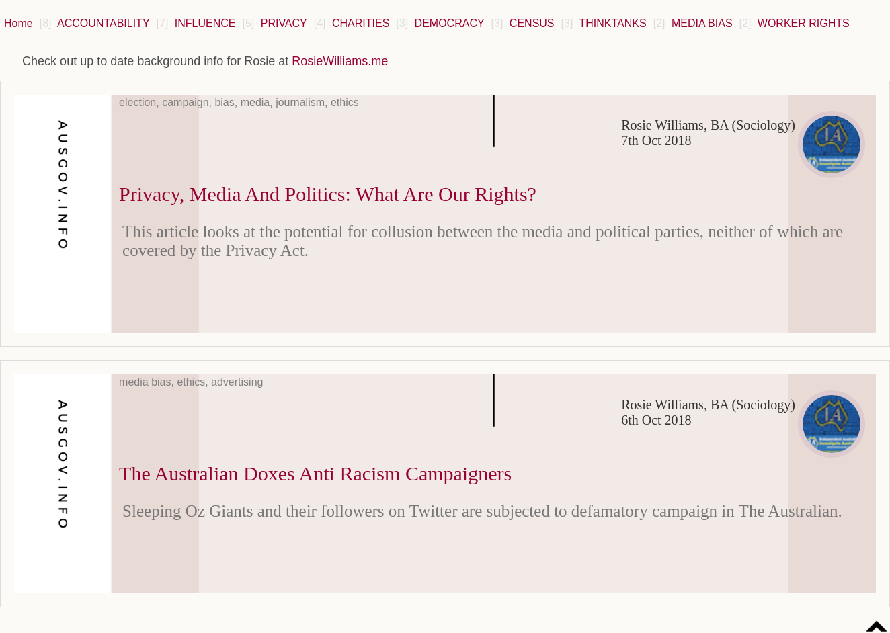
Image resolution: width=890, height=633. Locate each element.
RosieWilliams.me (340, 61)
